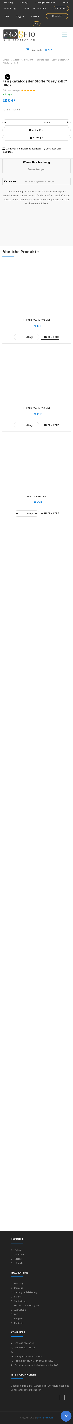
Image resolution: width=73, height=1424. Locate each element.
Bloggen (20, 16)
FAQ (7, 16)
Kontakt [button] (57, 16)
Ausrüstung (60, 8)
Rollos (16, 1250)
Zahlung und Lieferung (45, 2)
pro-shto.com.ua (45, 1417)
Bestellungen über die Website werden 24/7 (34, 1365)
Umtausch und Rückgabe (34, 8)
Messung (8, 2)
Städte (66, 2)
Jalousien (17, 1254)
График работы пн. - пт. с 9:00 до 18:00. (32, 1360)
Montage (24, 2)
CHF (39, 49)
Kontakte (35, 16)
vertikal (16, 1258)
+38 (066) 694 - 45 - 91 (23, 1343)
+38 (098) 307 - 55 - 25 (23, 1347)
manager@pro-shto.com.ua (26, 1356)
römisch (17, 1263)
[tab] (36, 162)
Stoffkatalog (10, 8)
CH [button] (36, 23)
